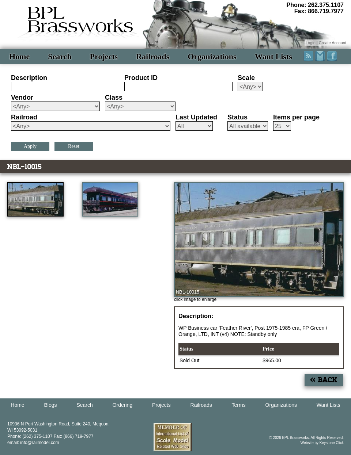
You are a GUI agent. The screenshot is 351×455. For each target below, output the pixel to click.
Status (237, 117)
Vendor (22, 97)
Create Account (332, 43)
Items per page (296, 117)
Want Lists (273, 56)
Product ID (141, 77)
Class (113, 97)
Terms (239, 405)
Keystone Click (332, 443)
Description (29, 77)
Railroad (24, 117)
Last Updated (196, 117)
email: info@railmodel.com (33, 442)
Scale (246, 77)
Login (311, 43)
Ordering (122, 405)
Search (59, 56)
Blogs (50, 405)
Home (19, 56)
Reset (73, 146)
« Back (323, 380)
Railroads (152, 56)
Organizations (212, 56)
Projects (104, 56)
